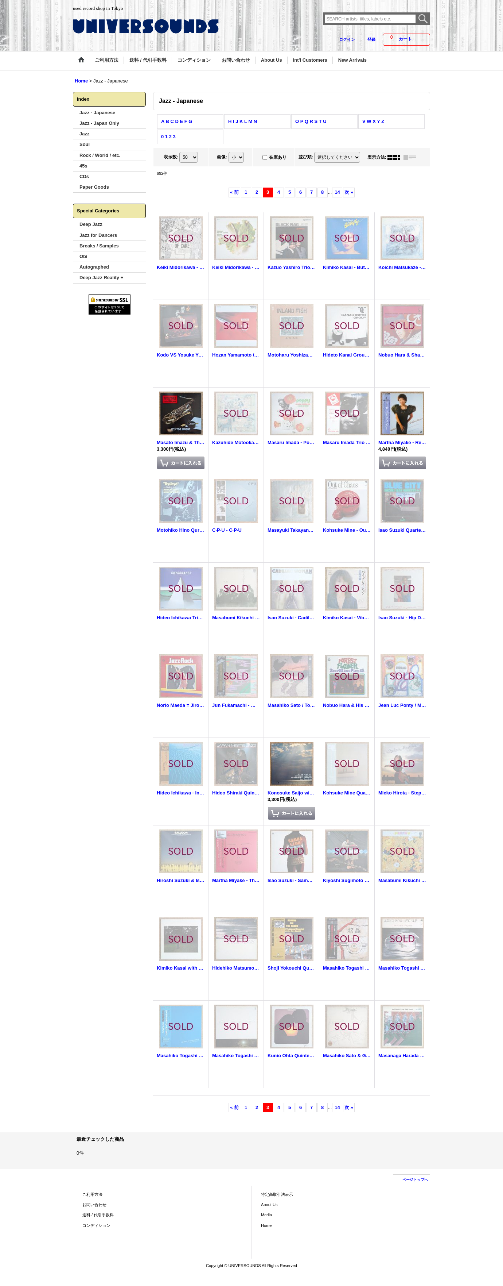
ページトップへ (415, 1180)
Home (266, 1225)
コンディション (96, 1225)
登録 (371, 39)
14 (337, 192)
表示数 (171, 156)
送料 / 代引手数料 (98, 1215)
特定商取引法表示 (277, 1194)
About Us (269, 1204)
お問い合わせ (94, 1204)
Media (266, 1215)
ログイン (347, 39)
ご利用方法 (92, 1194)
